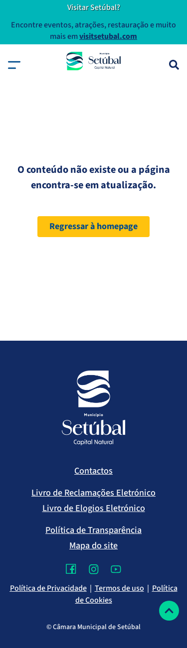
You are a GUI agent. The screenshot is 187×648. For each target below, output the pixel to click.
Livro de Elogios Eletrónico (93, 508)
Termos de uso (119, 588)
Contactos (93, 471)
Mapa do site (93, 545)
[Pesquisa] (174, 65)
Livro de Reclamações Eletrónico (93, 493)
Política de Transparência (93, 530)
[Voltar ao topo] (169, 611)
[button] (14, 65)
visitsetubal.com (108, 36)
